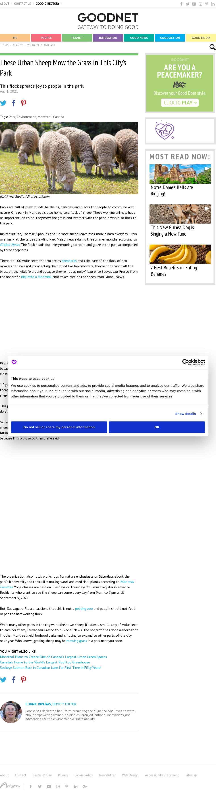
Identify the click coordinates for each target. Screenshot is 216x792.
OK (157, 427)
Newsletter (107, 775)
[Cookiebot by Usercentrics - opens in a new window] (185, 362)
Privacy (63, 775)
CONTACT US (22, 4)
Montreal (44, 116)
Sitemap (191, 775)
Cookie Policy (84, 775)
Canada (58, 116)
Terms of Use (42, 775)
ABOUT (4, 4)
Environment (26, 116)
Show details (185, 414)
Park (12, 116)
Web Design (130, 775)
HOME (4, 45)
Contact (20, 775)
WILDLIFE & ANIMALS (41, 45)
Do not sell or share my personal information (59, 427)
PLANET (18, 45)
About (4, 775)
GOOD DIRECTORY (47, 4)
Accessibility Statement (162, 775)
